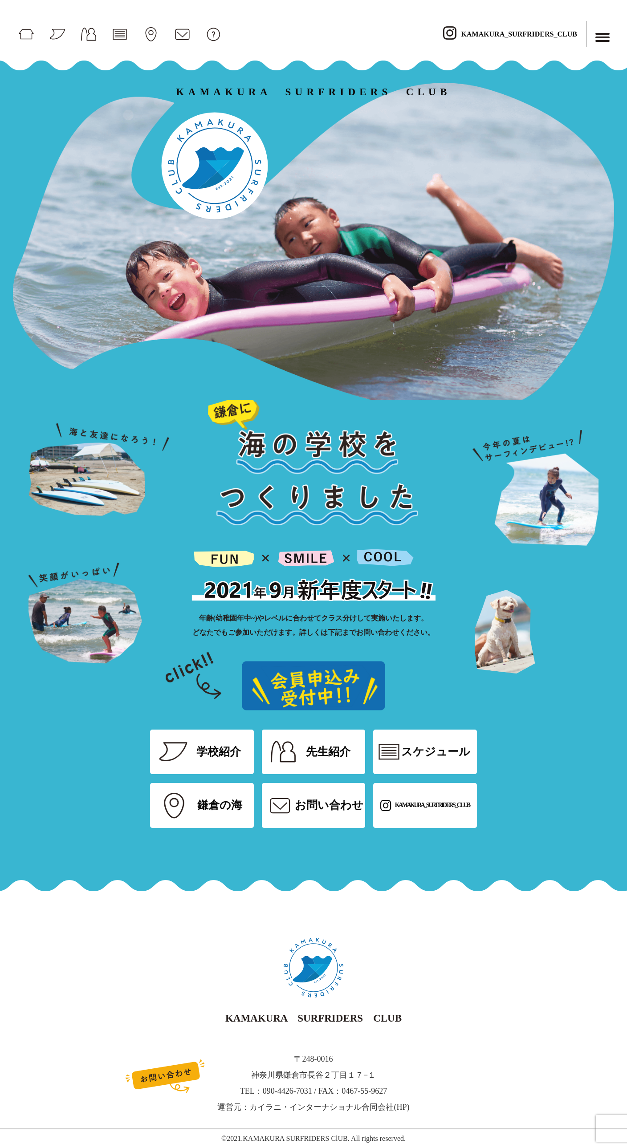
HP (401, 1107)
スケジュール (435, 752)
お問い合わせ (329, 805)
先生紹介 (328, 752)
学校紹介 (218, 752)
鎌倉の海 (219, 805)
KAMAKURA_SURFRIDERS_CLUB (510, 34)
